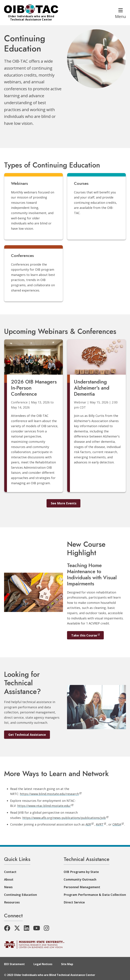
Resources (12, 902)
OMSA (118, 824)
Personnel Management (82, 887)
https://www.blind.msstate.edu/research (50, 794)
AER (89, 824)
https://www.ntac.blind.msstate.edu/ (45, 806)
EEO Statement (14, 964)
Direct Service (74, 902)
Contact (10, 872)
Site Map (67, 964)
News (8, 887)
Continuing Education (20, 895)
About (8, 879)
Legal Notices (43, 964)
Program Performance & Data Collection (95, 895)
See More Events (63, 503)
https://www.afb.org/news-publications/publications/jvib (65, 818)
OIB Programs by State (81, 872)
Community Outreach (80, 879)
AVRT (101, 824)
